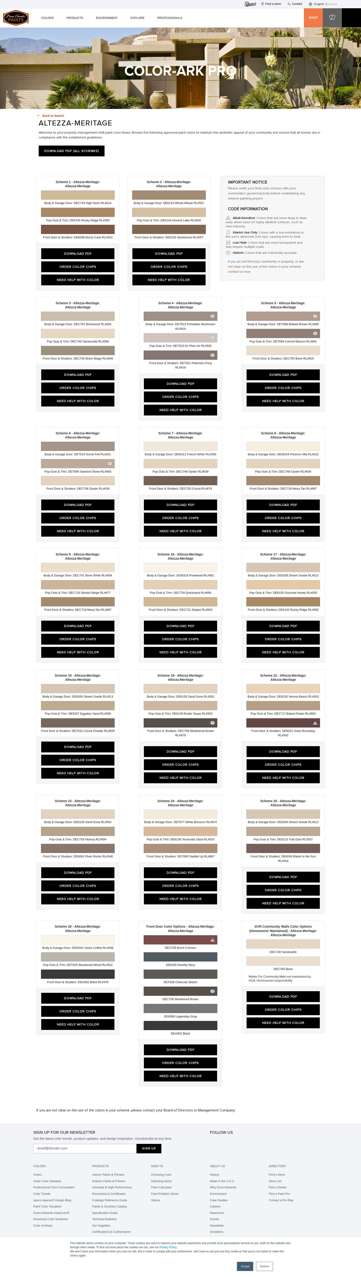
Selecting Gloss (161, 1181)
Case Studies (219, 1200)
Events (214, 1219)
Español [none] (331, 4)
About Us (217, 1166)
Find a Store (277, 1174)
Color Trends (41, 1193)
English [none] (319, 4)
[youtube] (274, 1140)
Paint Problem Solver (165, 1193)
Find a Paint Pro (279, 1193)
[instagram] (212, 1140)
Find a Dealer (278, 1187)
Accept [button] (245, 1266)
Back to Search (53, 115)
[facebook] (223, 1140)
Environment (107, 18)
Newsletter (217, 1225)
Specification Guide (105, 1213)
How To (157, 1166)
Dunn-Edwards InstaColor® (51, 1213)
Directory (277, 1166)
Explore (138, 18)
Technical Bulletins (104, 1219)
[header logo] (16, 17)
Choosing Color (161, 1174)
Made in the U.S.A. (222, 1181)
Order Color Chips (77, 267)
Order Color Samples (47, 1181)
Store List (275, 1181)
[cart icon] (332, 18)
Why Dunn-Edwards (223, 1187)
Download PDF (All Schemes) (71, 151)
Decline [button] (264, 1266)
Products (75, 18)
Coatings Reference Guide (109, 1200)
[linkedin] (263, 1140)
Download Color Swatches (50, 1219)
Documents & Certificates (108, 1193)
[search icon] (295, 17)
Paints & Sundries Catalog (109, 1206)
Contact (294, 4)
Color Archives (42, 1225)
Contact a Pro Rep (281, 1200)
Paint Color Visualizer (47, 1206)
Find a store (271, 4)
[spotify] (253, 1140)
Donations (216, 1231)
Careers (215, 1206)
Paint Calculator (161, 1187)
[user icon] (277, 17)
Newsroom (217, 1213)
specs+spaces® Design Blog (52, 1200)
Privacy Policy (168, 1247)
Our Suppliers (101, 1225)
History (214, 1174)
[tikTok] (243, 1140)
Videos (155, 1200)
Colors (47, 18)
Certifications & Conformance (111, 1231)
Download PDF (78, 254)
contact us (235, 272)
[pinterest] (233, 1140)
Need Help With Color (78, 280)
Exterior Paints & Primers (108, 1181)
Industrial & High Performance (112, 1187)
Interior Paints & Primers (108, 1174)
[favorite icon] (259, 17)
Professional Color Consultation (54, 1187)
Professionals (169, 18)
